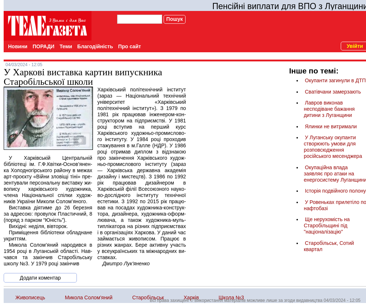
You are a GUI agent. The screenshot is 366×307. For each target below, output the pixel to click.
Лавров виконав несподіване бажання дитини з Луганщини (329, 109)
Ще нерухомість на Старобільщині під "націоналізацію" (327, 225)
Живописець (30, 297)
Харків (191, 297)
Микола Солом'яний (88, 297)
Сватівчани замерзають (333, 92)
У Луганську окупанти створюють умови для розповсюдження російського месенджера (333, 146)
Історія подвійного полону (335, 191)
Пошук (174, 19)
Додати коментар (40, 278)
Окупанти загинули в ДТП (335, 80)
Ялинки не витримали (331, 126)
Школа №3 (231, 297)
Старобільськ (148, 297)
